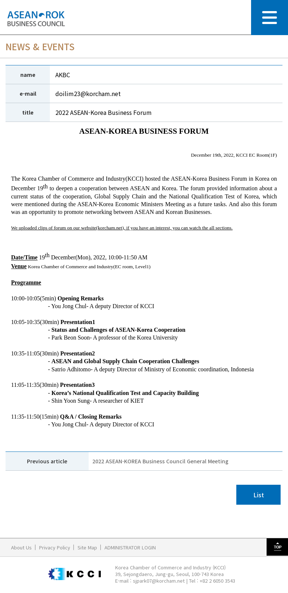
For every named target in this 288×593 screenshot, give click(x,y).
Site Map (87, 547)
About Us (21, 547)
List (258, 494)
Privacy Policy (54, 547)
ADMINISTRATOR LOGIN (130, 547)
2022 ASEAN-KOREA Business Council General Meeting (160, 461)
